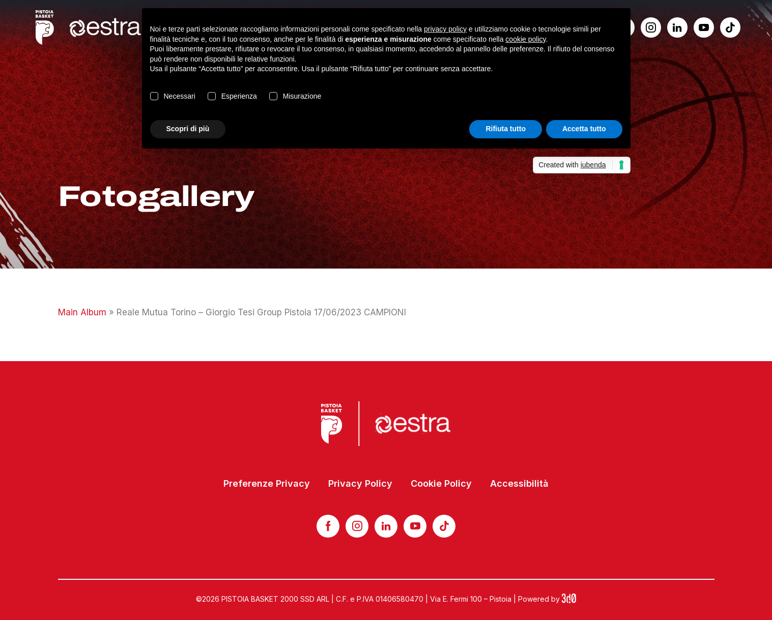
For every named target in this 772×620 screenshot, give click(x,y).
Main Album (82, 312)
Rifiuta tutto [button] (505, 129)
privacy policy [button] (445, 29)
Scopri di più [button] (188, 129)
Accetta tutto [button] (584, 129)
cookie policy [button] (525, 39)
